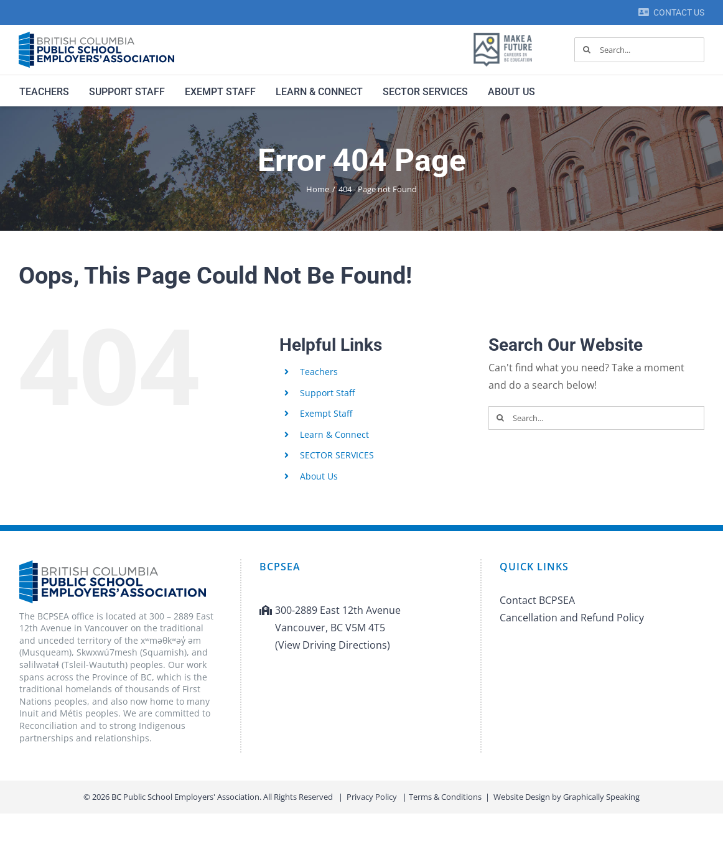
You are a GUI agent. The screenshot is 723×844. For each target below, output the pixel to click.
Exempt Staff (326, 413)
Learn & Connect (334, 434)
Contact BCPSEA (537, 600)
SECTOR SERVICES (337, 455)
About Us (319, 476)
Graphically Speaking (601, 796)
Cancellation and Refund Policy (572, 617)
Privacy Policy (372, 796)
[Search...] (639, 49)
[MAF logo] (503, 33)
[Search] (586, 49)
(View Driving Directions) (332, 645)
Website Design (521, 796)
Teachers (319, 372)
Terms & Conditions (445, 796)
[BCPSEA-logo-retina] (96, 36)
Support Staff (327, 393)
